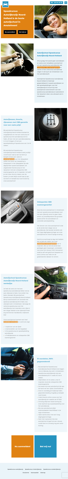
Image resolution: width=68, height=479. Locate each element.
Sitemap (42, 472)
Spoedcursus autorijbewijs (15, 469)
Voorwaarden (35, 472)
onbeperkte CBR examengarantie (48, 67)
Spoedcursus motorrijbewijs (33, 469)
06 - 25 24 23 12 (56, 2)
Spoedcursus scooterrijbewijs (52, 469)
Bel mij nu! (45, 446)
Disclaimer (26, 472)
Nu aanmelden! (22, 446)
